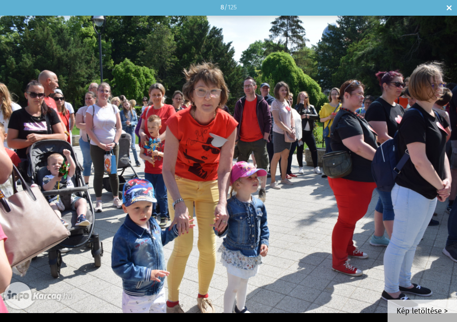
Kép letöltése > (422, 311)
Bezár (449, 8)
